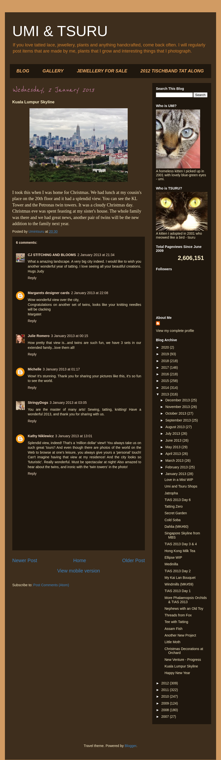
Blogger (130, 746)
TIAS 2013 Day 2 (178, 571)
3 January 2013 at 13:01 (73, 436)
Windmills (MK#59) (179, 584)
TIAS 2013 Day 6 (178, 500)
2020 (165, 347)
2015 (165, 381)
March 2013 (174, 460)
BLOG (22, 70)
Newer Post (24, 560)
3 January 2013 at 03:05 (68, 403)
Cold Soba (172, 520)
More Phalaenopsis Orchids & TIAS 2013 (186, 600)
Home (79, 560)
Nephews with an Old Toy (184, 609)
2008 (165, 710)
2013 (165, 394)
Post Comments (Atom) (51, 585)
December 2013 (178, 400)
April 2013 (173, 454)
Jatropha (171, 493)
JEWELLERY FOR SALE (102, 70)
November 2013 (178, 407)
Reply (32, 278)
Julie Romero (39, 336)
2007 (165, 717)
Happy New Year (177, 673)
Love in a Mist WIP (179, 480)
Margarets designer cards (48, 293)
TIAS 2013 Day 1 (178, 591)
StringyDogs (38, 403)
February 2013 (177, 467)
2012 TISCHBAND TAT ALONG (172, 70)
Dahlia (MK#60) (176, 527)
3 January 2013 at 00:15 (69, 336)
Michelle (34, 369)
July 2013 (173, 433)
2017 (165, 367)
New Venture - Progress (183, 660)
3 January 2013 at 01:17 (61, 369)
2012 (165, 683)
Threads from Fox (178, 615)
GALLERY (53, 70)
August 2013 (175, 427)
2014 (165, 388)
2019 (165, 354)
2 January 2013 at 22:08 (89, 293)
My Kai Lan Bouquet (180, 578)
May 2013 (173, 447)
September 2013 (178, 420)
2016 (165, 374)
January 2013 (176, 474)
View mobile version (78, 570)
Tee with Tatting (176, 622)
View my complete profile (175, 331)
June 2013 (173, 440)
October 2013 (176, 413)
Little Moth (172, 642)
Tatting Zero (174, 506)
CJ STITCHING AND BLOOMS (52, 255)
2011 (165, 690)
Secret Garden (176, 513)
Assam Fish (173, 629)
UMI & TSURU (60, 31)
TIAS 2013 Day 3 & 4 (181, 544)
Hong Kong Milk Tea (180, 551)
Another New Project (180, 635)
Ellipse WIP (173, 557)
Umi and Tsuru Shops (181, 486)
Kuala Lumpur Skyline (181, 666)
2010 (165, 696)
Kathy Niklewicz (41, 436)
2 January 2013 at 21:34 (95, 255)
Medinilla (171, 564)
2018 (165, 361)
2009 (165, 703)
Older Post (133, 560)
